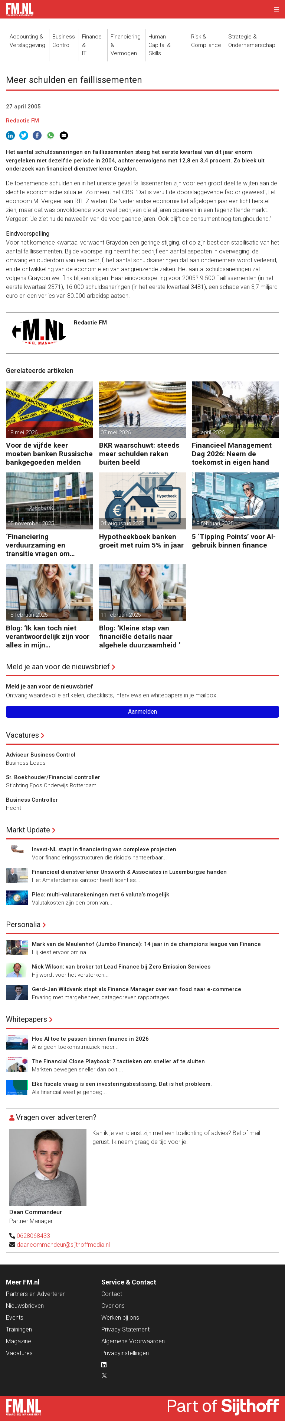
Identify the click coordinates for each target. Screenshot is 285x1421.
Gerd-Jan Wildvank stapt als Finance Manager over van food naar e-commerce (136, 989)
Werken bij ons (120, 1317)
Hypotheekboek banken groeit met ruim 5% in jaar (141, 540)
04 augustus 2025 (122, 523)
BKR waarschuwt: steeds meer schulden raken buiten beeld (139, 454)
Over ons (113, 1305)
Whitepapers (26, 1019)
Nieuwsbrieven (25, 1305)
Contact (111, 1293)
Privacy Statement (125, 1329)
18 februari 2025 (213, 523)
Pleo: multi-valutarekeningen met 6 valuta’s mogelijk (100, 894)
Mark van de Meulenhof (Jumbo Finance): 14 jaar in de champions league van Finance (146, 944)
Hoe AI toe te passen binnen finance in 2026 (90, 1039)
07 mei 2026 (116, 432)
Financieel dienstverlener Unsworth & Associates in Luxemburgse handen (129, 872)
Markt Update (28, 829)
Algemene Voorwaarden (133, 1341)
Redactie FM (22, 120)
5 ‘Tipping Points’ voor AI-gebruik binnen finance (234, 540)
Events (14, 1317)
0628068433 (33, 1235)
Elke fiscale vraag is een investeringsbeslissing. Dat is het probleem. (122, 1084)
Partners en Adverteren (36, 1293)
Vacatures (22, 735)
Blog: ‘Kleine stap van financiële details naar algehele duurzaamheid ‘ (139, 636)
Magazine (18, 1341)
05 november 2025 (30, 523)
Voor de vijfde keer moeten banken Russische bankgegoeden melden (49, 454)
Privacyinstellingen (125, 1353)
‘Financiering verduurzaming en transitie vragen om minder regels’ (38, 545)
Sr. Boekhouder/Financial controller (53, 777)
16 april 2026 (209, 432)
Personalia (23, 924)
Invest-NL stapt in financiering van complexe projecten (104, 849)
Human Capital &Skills (159, 45)
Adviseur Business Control (40, 754)
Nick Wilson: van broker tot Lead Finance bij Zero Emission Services (121, 966)
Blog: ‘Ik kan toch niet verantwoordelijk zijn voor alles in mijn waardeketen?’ (47, 636)
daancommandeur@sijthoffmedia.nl (63, 1244)
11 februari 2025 (121, 615)
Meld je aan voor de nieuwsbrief (58, 666)
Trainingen (19, 1329)
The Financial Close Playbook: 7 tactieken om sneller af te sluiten (118, 1061)
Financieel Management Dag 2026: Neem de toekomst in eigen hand (232, 454)
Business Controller (32, 800)
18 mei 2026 (22, 432)
